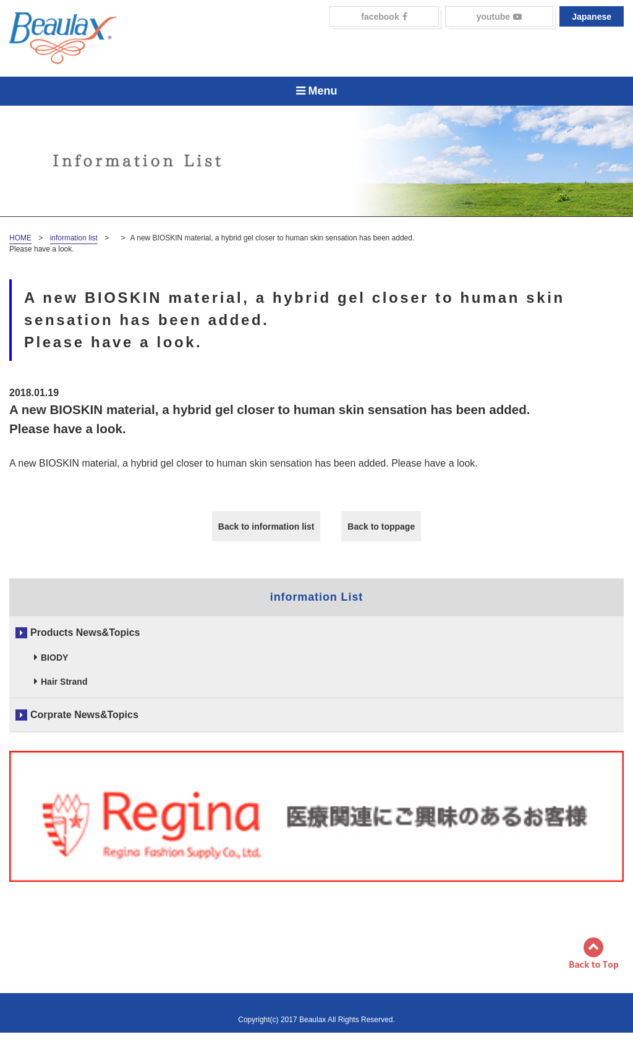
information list (74, 238)
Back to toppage (381, 526)
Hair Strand (64, 682)
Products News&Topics (85, 632)
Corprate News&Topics (84, 714)
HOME (20, 238)
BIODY (54, 657)
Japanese (591, 17)
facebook (384, 17)
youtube (499, 17)
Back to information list (266, 526)
